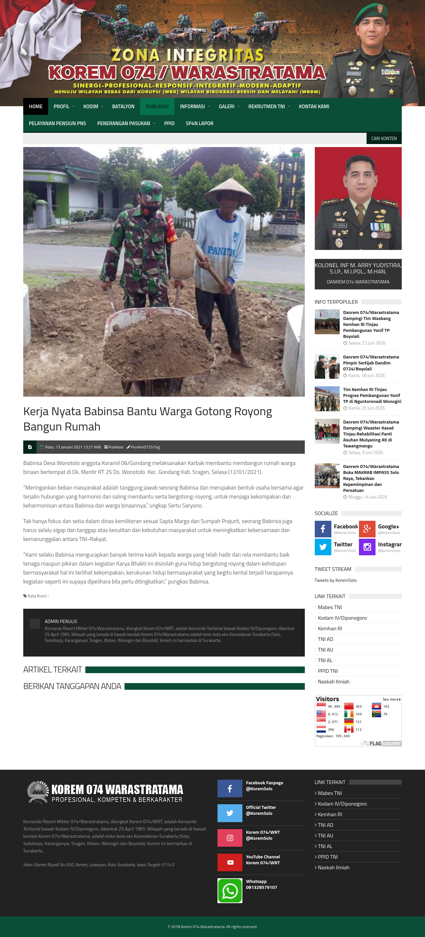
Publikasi (157, 106)
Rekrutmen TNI (266, 106)
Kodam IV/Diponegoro (342, 618)
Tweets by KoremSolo (336, 580)
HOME (35, 106)
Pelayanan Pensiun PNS (57, 123)
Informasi (192, 106)
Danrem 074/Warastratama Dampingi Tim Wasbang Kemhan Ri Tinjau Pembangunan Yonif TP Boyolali (371, 324)
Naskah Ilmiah (334, 681)
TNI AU (325, 650)
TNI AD (326, 639)
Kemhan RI (330, 628)
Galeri (226, 106)
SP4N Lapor (199, 123)
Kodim (90, 106)
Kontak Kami (314, 106)
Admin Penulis (61, 621)
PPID (169, 123)
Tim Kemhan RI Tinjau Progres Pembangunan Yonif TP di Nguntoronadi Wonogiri (372, 395)
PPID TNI (328, 671)
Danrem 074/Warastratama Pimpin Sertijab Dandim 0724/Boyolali (371, 363)
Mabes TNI (330, 607)
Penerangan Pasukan (123, 123)
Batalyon (123, 106)
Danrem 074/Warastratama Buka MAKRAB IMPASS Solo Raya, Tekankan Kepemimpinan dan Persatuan (371, 478)
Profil (61, 106)
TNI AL (325, 660)
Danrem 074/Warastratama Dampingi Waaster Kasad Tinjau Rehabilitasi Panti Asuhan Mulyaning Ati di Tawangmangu (371, 434)
